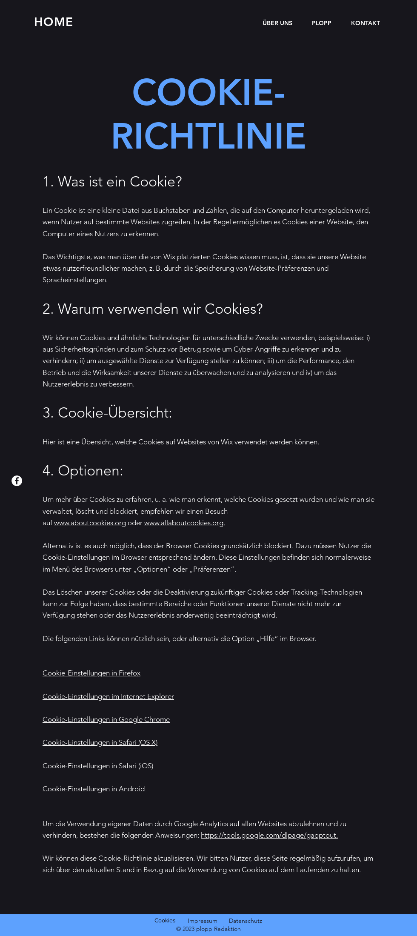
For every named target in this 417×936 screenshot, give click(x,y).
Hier (49, 442)
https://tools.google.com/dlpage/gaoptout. (269, 835)
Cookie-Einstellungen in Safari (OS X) (100, 742)
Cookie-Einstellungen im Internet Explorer (108, 696)
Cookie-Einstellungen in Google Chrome (106, 719)
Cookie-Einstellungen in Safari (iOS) (98, 765)
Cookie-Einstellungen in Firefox (91, 673)
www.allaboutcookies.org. (184, 522)
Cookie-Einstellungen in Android (94, 788)
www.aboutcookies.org (90, 522)
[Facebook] (16, 480)
